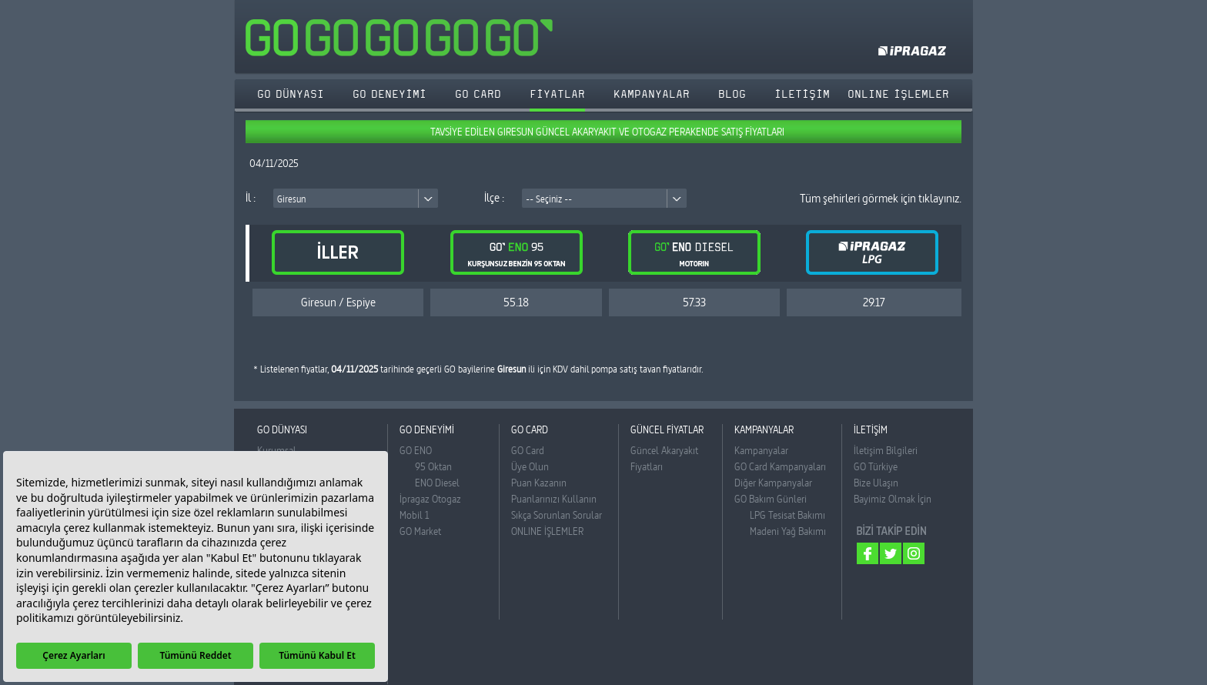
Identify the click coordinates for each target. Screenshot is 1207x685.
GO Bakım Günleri (770, 499)
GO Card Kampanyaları (780, 466)
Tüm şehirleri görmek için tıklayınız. (880, 198)
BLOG (732, 94)
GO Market (420, 531)
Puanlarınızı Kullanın (554, 499)
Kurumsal (276, 450)
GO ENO (416, 450)
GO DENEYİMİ (389, 94)
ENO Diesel (437, 483)
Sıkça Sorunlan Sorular (556, 515)
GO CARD (478, 94)
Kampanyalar (761, 450)
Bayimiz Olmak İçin (892, 499)
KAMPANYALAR (652, 94)
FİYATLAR (557, 94)
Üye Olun (530, 466)
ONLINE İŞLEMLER (547, 531)
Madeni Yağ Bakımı (788, 531)
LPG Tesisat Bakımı (787, 515)
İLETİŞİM (802, 94)
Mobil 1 (414, 515)
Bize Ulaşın (876, 483)
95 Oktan (433, 466)
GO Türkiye (876, 466)
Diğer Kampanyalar (773, 483)
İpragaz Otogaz (430, 499)
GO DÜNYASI (290, 94)
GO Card (527, 450)
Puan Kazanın (539, 483)
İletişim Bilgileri (886, 450)
